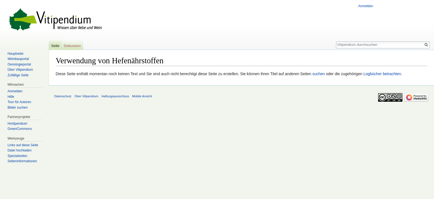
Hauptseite (15, 54)
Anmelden (365, 6)
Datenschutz (62, 96)
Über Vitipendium (20, 70)
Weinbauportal (18, 59)
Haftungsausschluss (115, 96)
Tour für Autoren (19, 102)
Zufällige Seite (18, 75)
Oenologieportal (19, 64)
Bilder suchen (17, 107)
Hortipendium (17, 123)
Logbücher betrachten (382, 74)
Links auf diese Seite (22, 145)
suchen (318, 74)
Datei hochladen (19, 150)
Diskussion (72, 46)
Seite (55, 46)
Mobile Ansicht (142, 96)
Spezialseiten (17, 156)
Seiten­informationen (22, 161)
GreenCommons (19, 129)
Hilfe (10, 97)
